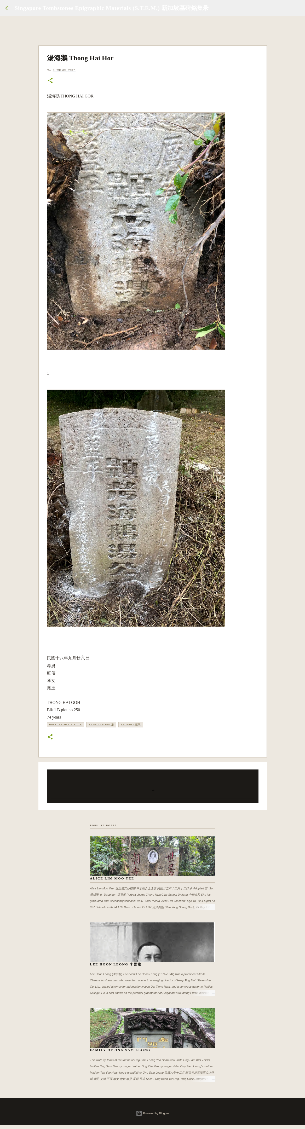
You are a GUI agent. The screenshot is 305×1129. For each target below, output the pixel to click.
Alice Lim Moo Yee (112, 878)
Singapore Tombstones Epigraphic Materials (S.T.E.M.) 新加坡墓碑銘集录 (112, 8)
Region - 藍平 (131, 724)
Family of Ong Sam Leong (120, 1050)
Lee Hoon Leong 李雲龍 (115, 964)
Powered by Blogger (152, 1113)
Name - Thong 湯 (101, 724)
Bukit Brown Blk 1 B (65, 724)
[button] (50, 80)
